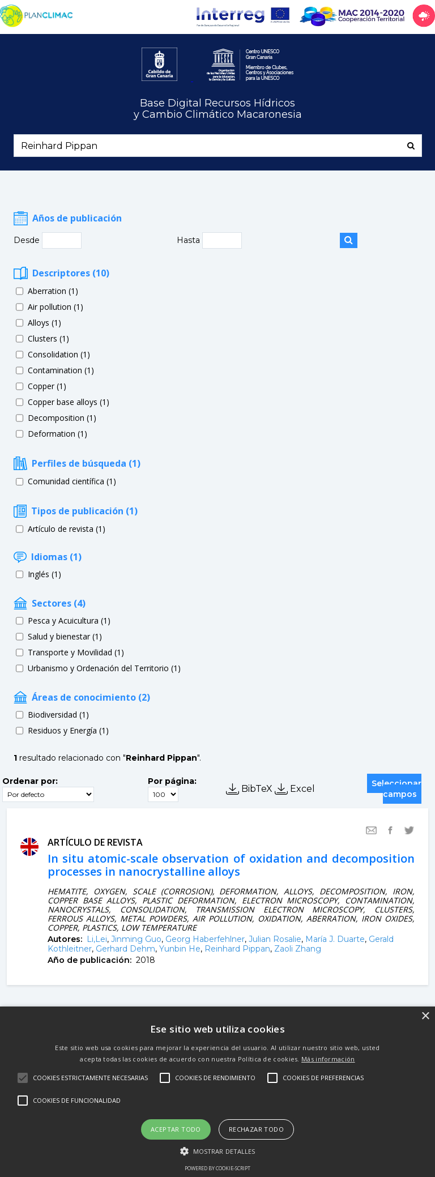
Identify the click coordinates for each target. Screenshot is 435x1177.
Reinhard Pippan (237, 949)
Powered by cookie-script (217, 1168)
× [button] (425, 1016)
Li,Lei (97, 939)
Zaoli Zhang (297, 949)
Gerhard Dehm (125, 949)
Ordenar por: (30, 781)
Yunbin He (180, 949)
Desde (28, 240)
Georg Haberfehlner (205, 939)
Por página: (172, 781)
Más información (328, 1059)
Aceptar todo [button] (176, 1129)
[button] (217, 1150)
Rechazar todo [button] (256, 1129)
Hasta (189, 240)
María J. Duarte (335, 939)
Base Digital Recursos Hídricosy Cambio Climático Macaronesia (218, 109)
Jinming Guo (136, 939)
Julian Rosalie (275, 939)
